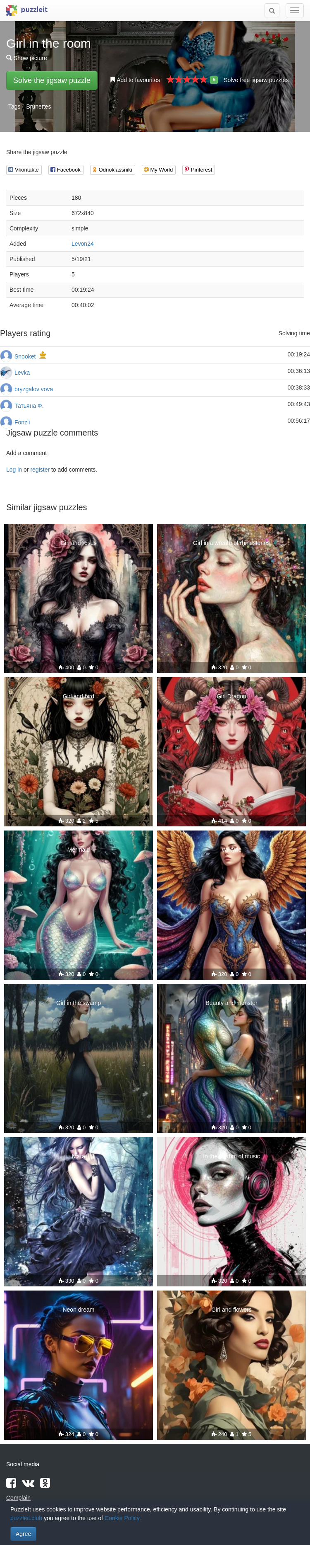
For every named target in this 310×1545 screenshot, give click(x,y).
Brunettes (38, 106)
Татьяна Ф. (29, 405)
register (40, 469)
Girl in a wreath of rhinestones (231, 543)
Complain (18, 1497)
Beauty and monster (231, 1003)
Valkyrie (232, 849)
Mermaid (78, 849)
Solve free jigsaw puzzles (256, 80)
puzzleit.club (26, 1518)
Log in (14, 469)
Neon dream (78, 1309)
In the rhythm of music (231, 1156)
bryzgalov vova (33, 389)
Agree (23, 1533)
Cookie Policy (122, 1518)
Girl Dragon (231, 696)
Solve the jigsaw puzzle (52, 80)
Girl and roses (78, 543)
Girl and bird (78, 696)
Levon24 (83, 243)
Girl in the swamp (78, 1003)
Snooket (25, 356)
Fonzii (22, 422)
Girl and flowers (231, 1309)
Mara (78, 1156)
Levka (22, 372)
